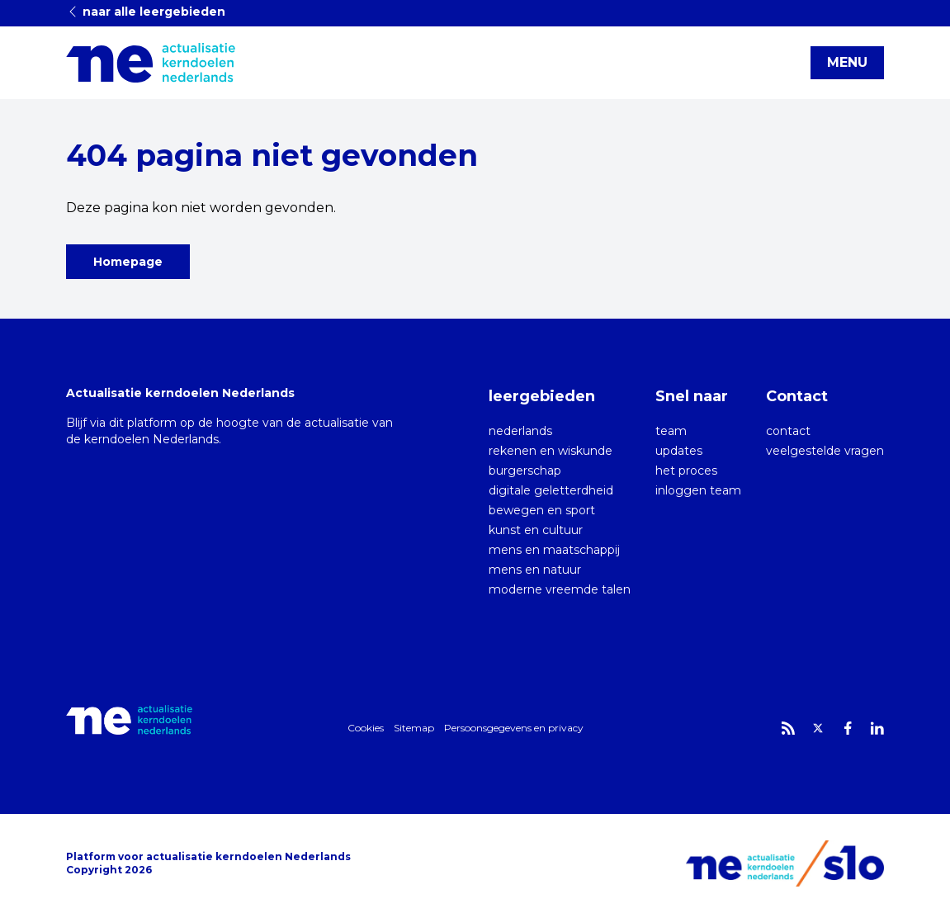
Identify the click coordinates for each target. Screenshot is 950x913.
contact (788, 430)
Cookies (365, 727)
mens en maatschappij (554, 549)
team (671, 430)
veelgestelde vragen (825, 450)
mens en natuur (535, 569)
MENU (847, 62)
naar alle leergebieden (145, 11)
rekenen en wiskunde (550, 450)
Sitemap (414, 727)
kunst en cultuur (536, 530)
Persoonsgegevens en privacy (514, 727)
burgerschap (525, 470)
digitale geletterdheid (551, 490)
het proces (686, 470)
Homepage (128, 261)
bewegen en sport (542, 510)
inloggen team (698, 490)
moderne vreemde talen (560, 589)
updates (678, 450)
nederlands (520, 430)
